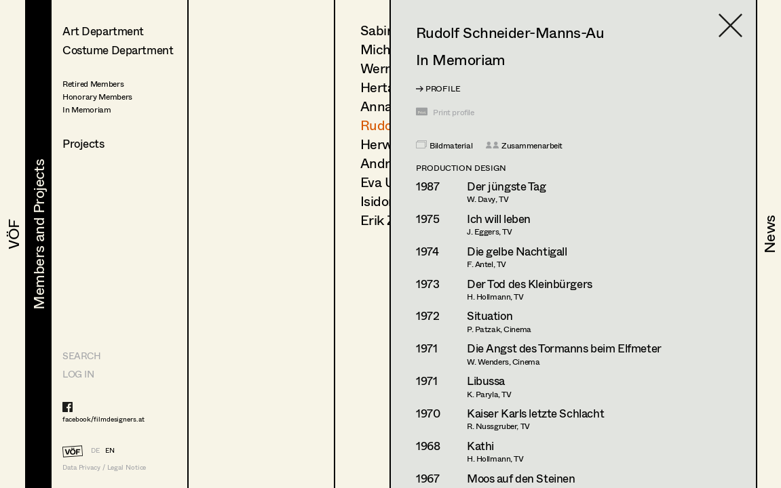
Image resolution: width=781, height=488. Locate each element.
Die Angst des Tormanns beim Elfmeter (564, 348)
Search (81, 355)
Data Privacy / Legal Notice (104, 467)
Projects (83, 143)
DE (95, 450)
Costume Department (117, 50)
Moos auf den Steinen (521, 478)
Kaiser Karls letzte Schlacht (535, 413)
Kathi (480, 445)
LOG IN (78, 374)
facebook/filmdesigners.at (103, 418)
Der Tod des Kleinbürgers (529, 283)
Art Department (103, 31)
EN (110, 450)
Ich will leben (499, 218)
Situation (489, 315)
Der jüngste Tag (506, 186)
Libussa (486, 380)
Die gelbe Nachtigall (517, 251)
